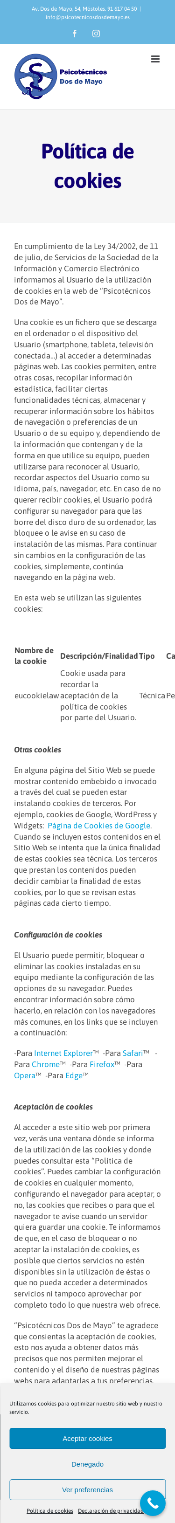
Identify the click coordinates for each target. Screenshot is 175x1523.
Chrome (46, 1064)
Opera (24, 1075)
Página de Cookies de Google (99, 825)
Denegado (87, 1464)
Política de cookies (50, 1511)
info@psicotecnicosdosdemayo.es (88, 17)
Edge (74, 1075)
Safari (133, 1053)
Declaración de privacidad (111, 1511)
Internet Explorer (63, 1053)
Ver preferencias (87, 1490)
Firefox (102, 1064)
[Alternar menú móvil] (156, 59)
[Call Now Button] (153, 1503)
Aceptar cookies (87, 1438)
